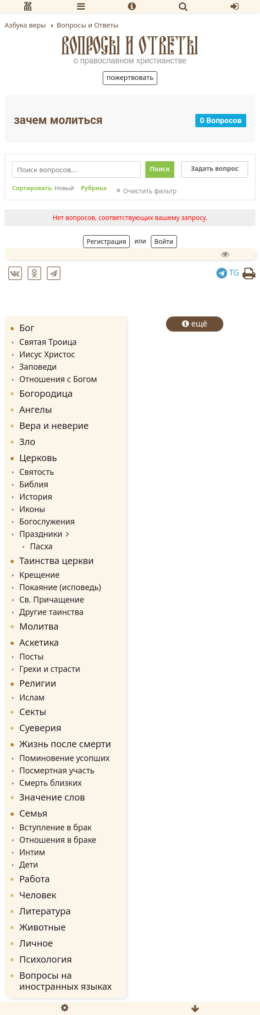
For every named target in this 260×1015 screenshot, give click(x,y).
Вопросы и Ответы (130, 45)
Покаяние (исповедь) (60, 586)
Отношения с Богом (58, 378)
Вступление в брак (55, 827)
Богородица (45, 393)
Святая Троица (48, 341)
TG (227, 272)
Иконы (32, 508)
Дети (28, 864)
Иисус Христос (47, 354)
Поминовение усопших (64, 757)
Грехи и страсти (49, 668)
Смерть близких (50, 782)
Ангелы (35, 409)
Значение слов (52, 797)
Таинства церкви (56, 560)
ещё (194, 323)
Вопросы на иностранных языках (65, 980)
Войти (164, 241)
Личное (36, 943)
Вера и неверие (54, 425)
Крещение (39, 574)
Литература (45, 911)
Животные (42, 927)
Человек (37, 895)
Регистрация (106, 241)
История (35, 496)
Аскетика (39, 642)
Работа (34, 879)
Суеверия (40, 728)
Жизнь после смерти (65, 744)
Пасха (41, 546)
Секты (32, 711)
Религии (37, 683)
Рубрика (93, 188)
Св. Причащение (51, 599)
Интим (32, 851)
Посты (31, 656)
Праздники (40, 533)
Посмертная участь (56, 770)
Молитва (39, 626)
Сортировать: (43, 188)
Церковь (38, 457)
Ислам (31, 697)
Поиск (160, 168)
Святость (36, 471)
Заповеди (38, 366)
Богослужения (47, 521)
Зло (27, 441)
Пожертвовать (129, 77)
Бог (26, 327)
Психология (45, 959)
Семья (33, 813)
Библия (33, 484)
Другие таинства (51, 611)
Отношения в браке (57, 839)
